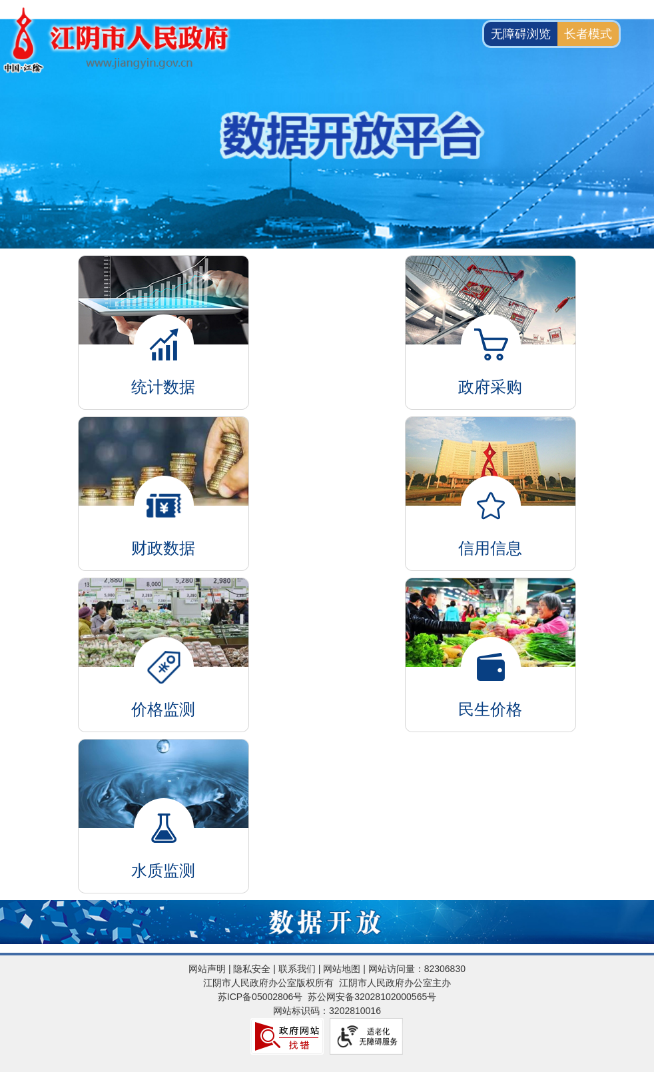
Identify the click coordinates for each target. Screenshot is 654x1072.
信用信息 (490, 477)
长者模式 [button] (588, 34)
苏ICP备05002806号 (260, 996)
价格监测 (163, 638)
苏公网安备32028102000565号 (372, 996)
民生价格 (490, 638)
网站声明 (207, 968)
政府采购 (490, 315)
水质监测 (163, 799)
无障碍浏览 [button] (521, 34)
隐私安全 (251, 968)
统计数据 (163, 315)
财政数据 (163, 477)
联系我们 (297, 968)
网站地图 (341, 968)
